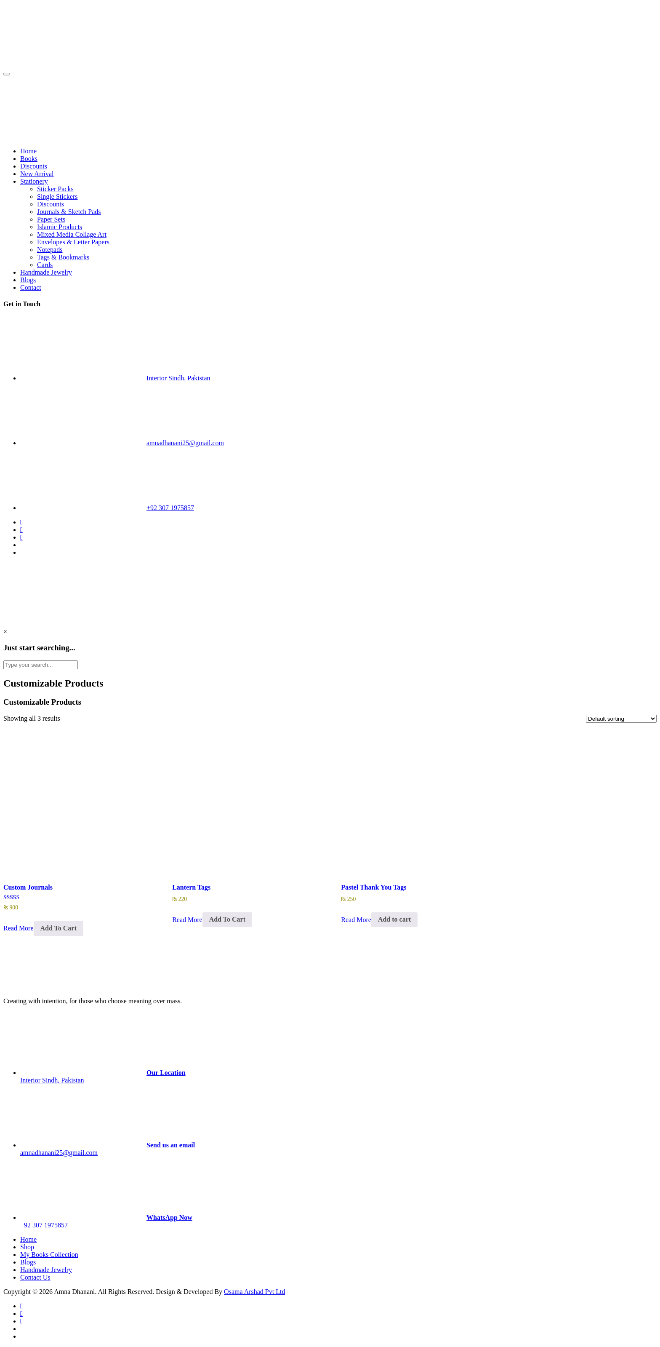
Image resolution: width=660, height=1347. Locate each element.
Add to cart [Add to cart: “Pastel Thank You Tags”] (394, 919)
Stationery (34, 181)
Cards (45, 264)
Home (28, 151)
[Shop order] (621, 719)
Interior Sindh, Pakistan (178, 378)
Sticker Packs (55, 188)
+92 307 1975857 (170, 507)
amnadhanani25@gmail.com (185, 442)
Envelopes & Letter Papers (73, 242)
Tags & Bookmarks (63, 257)
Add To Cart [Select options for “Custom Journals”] (58, 928)
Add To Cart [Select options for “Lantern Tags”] (227, 919)
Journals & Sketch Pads (69, 211)
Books (28, 158)
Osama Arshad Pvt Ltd (254, 1291)
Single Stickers (57, 196)
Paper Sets (51, 219)
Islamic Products (59, 226)
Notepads (49, 249)
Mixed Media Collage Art (71, 234)
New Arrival (37, 173)
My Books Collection (49, 1254)
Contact (30, 287)
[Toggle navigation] (6, 74)
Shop (27, 1247)
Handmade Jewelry (46, 272)
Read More (18, 928)
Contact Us (35, 1277)
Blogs (28, 279)
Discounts (33, 166)
